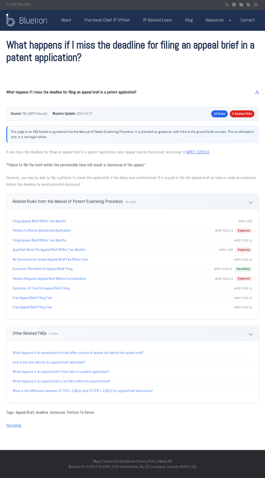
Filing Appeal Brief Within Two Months (39, 221)
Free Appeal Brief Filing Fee (32, 297)
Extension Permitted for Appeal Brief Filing (43, 268)
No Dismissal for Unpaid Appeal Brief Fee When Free (50, 259)
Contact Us (109, 461)
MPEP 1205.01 (197, 152)
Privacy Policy (147, 461)
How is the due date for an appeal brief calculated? (49, 362)
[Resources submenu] (230, 20)
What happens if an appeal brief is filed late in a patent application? (61, 371)
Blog (96, 461)
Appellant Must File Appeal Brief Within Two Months (49, 249)
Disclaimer (127, 461)
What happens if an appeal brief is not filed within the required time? (61, 381)
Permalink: (14, 425)
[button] (132, 92)
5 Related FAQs (242, 114)
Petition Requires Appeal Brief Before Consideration (49, 278)
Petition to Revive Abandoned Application (42, 230)
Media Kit (165, 461)
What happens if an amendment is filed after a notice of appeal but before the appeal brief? (78, 352)
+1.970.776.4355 (18, 4)
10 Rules (219, 114)
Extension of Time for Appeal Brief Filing (41, 288)
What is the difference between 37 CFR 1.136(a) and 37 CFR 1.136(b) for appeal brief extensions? (83, 390)
